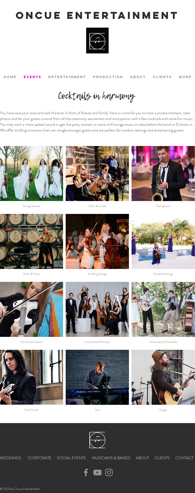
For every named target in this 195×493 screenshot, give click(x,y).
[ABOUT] (142, 458)
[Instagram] (109, 472)
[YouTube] (97, 472)
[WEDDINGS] (11, 458)
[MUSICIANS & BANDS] (111, 458)
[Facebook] (86, 472)
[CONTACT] (184, 458)
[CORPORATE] (40, 458)
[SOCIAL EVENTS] (71, 458)
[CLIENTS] (162, 458)
